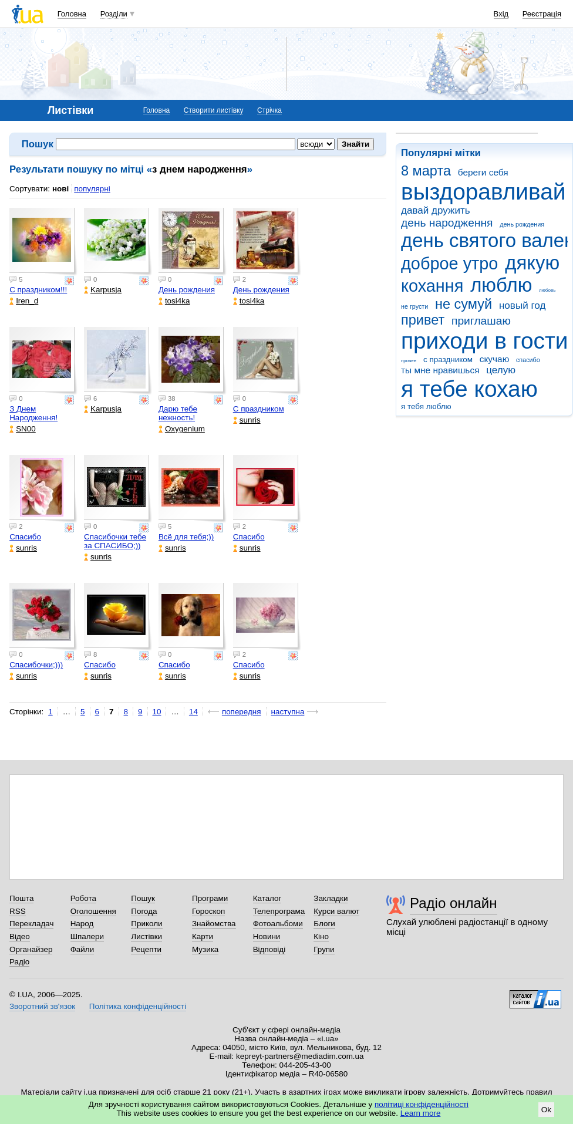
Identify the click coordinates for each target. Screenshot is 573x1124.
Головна (72, 13)
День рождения (187, 289)
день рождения (522, 224)
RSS (17, 911)
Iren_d (23, 300)
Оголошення (93, 911)
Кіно (321, 936)
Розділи (113, 13)
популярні (92, 188)
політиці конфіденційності (421, 1104)
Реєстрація (542, 13)
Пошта (21, 898)
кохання (432, 285)
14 (193, 711)
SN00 (22, 428)
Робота (83, 898)
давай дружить (435, 210)
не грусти (414, 306)
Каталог (267, 898)
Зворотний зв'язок (42, 1006)
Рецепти (146, 949)
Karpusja (103, 289)
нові (60, 188)
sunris (247, 420)
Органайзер (30, 949)
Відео (19, 936)
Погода (144, 911)
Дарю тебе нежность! (178, 413)
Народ (82, 923)
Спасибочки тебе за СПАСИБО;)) (115, 541)
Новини (267, 936)
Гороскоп (208, 911)
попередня (241, 711)
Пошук (143, 898)
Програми (210, 898)
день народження (447, 223)
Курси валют (336, 911)
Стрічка (269, 110)
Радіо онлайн (453, 903)
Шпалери (87, 936)
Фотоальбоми (278, 923)
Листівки (146, 936)
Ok (546, 1109)
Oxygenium (182, 428)
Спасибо (25, 536)
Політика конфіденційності (137, 1006)
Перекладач (31, 923)
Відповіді (269, 949)
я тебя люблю (426, 406)
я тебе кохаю (469, 388)
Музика (205, 949)
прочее (408, 360)
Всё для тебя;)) (186, 536)
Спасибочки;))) (36, 664)
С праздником (258, 408)
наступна (288, 711)
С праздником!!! (38, 289)
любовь (547, 290)
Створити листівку (214, 110)
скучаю (495, 359)
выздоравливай (483, 191)
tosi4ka (174, 300)
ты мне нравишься (440, 370)
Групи (324, 949)
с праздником (448, 359)
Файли (82, 949)
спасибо (528, 359)
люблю (501, 285)
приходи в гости (484, 340)
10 (157, 711)
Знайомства (214, 923)
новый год (522, 305)
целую (500, 370)
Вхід (501, 13)
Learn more (420, 1113)
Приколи (146, 923)
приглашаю (481, 321)
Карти (202, 936)
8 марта (426, 170)
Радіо (19, 961)
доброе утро (449, 263)
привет (422, 320)
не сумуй (463, 304)
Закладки (331, 898)
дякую (532, 263)
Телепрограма (279, 911)
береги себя (483, 172)
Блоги (324, 923)
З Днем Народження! (33, 413)
